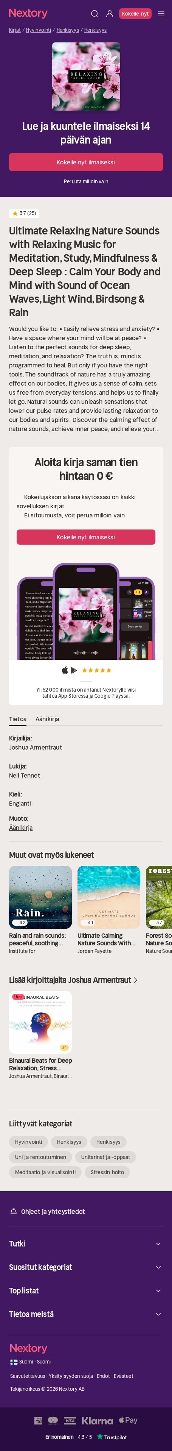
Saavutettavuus (27, 1376)
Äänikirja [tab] (47, 719)
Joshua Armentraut (35, 747)
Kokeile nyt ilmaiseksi (86, 162)
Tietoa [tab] (17, 719)
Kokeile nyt (135, 13)
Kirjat (15, 30)
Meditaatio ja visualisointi (45, 1172)
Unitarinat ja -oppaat (105, 1157)
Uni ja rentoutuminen (40, 1157)
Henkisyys (68, 30)
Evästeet (123, 1376)
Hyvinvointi (38, 30)
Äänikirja (21, 827)
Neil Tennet (24, 775)
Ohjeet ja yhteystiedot (47, 1211)
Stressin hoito (107, 1172)
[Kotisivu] (48, 13)
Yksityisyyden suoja (71, 1376)
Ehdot (103, 1376)
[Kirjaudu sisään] (109, 13)
